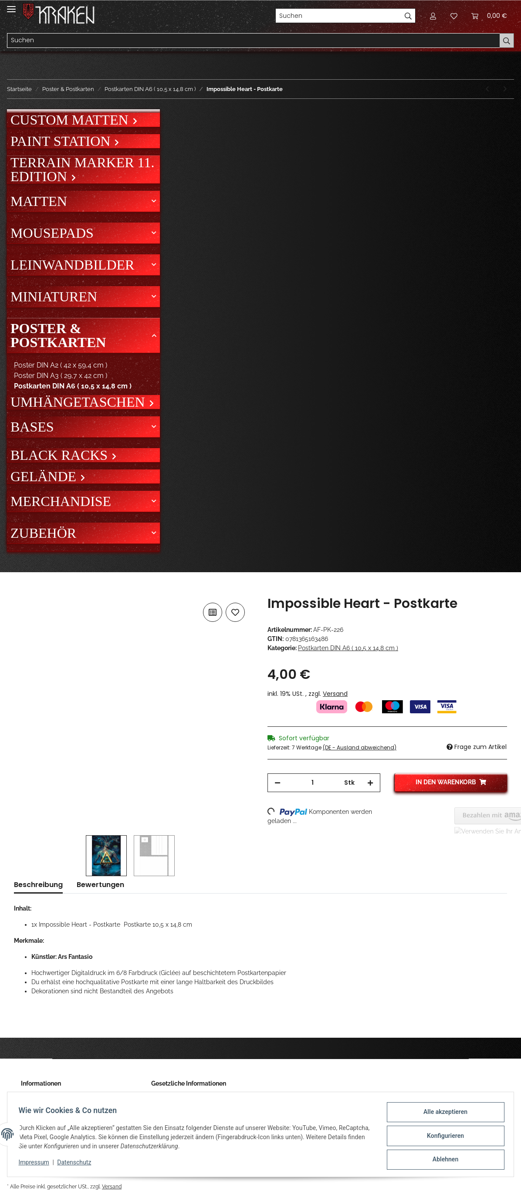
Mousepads (52, 233)
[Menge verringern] (277, 783)
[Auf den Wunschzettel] (235, 612)
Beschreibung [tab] (38, 885)
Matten (38, 201)
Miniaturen (53, 297)
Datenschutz (77, 1164)
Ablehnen (442, 1160)
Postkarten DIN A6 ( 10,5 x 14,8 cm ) (348, 647)
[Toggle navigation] (11, 5)
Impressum (36, 1164)
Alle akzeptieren (442, 1114)
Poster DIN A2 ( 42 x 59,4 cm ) (60, 365)
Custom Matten (71, 120)
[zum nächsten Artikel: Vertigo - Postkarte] (505, 89)
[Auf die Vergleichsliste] (212, 612)
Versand (335, 693)
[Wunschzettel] (453, 15)
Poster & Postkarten (58, 335)
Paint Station (62, 141)
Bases (32, 427)
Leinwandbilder (72, 265)
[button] (433, 15)
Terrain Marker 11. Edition (82, 169)
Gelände (45, 476)
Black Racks (60, 455)
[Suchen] (338, 15)
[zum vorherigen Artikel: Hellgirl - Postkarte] (487, 89)
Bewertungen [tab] (100, 885)
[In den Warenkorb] (21, 591)
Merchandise (60, 501)
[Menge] (312, 783)
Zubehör (43, 533)
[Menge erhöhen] (370, 783)
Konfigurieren (442, 1137)
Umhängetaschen (79, 402)
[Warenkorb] (489, 15)
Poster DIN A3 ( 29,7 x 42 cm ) (60, 375)
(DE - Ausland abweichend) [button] (359, 747)
